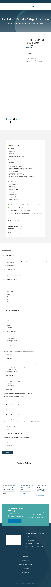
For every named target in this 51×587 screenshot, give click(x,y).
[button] (26, 331)
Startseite (10, 23)
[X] (16, 119)
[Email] (12, 122)
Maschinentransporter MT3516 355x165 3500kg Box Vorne (9, 487)
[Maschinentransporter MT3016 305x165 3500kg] (25, 470)
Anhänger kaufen (17, 23)
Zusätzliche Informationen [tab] (20, 138)
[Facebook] (8, 119)
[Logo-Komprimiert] (5, 4)
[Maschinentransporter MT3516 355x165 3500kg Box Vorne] (9, 470)
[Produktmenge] (5, 448)
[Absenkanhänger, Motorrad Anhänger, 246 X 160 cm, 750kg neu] (42, 470)
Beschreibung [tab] (9, 138)
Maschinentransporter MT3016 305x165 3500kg (26, 487)
